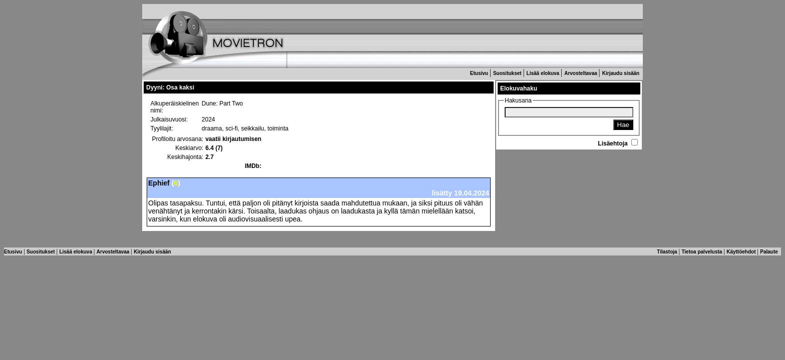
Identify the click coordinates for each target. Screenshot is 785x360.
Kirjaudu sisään (621, 73)
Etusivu (480, 73)
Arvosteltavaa (581, 73)
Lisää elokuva (544, 73)
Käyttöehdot (741, 251)
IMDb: (253, 166)
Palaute (769, 251)
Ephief (159, 183)
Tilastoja (667, 251)
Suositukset (508, 73)
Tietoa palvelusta (702, 251)
